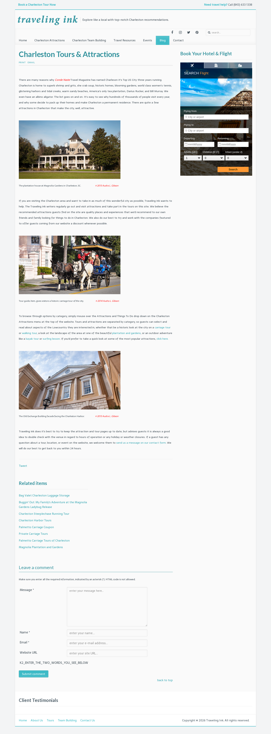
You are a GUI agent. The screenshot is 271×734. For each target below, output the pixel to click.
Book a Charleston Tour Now (37, 4)
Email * (24, 642)
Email (31, 62)
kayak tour (32, 339)
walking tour (29, 333)
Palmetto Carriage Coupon (36, 527)
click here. (162, 339)
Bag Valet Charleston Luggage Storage (44, 495)
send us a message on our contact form (141, 443)
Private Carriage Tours (33, 533)
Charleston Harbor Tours (35, 520)
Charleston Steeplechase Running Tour (44, 513)
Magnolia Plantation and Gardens (41, 547)
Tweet (23, 465)
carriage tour (163, 327)
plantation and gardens (126, 333)
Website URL (28, 652)
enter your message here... (107, 606)
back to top (165, 680)
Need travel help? (215, 4)
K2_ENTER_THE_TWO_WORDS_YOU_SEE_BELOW (43, 662)
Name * (25, 632)
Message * (27, 589)
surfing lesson (51, 339)
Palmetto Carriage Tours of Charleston (44, 540)
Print (22, 62)
